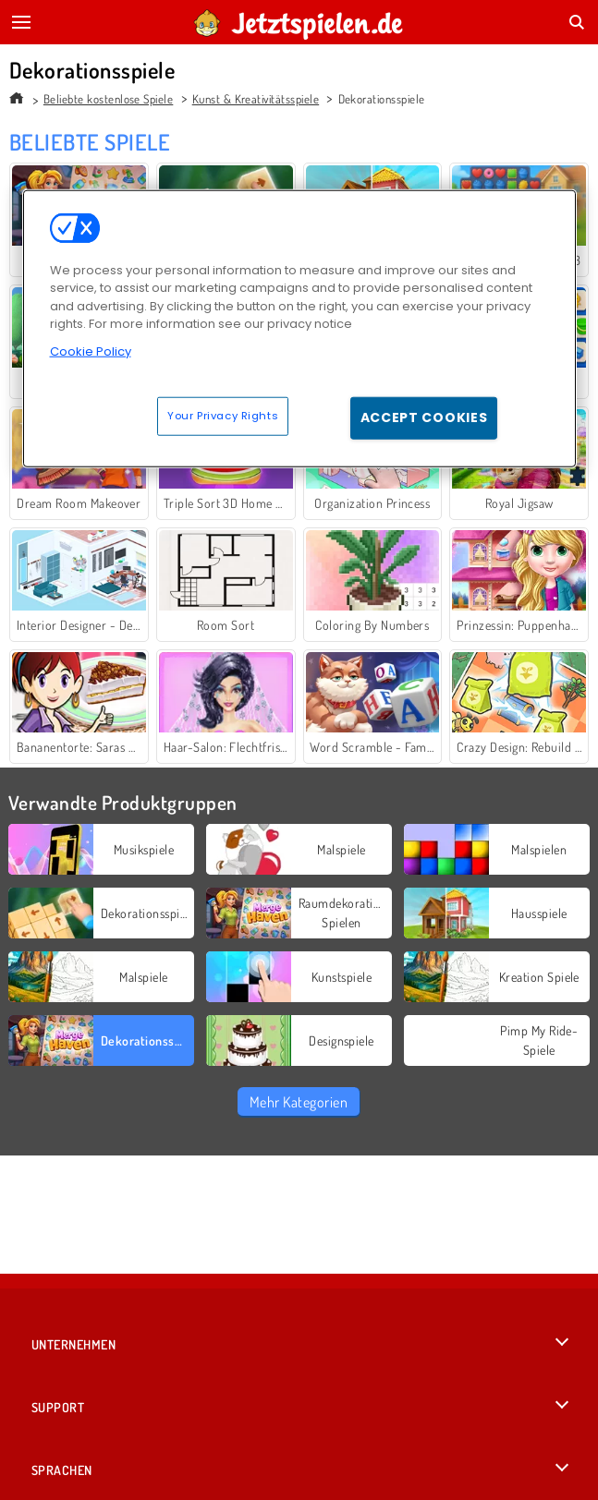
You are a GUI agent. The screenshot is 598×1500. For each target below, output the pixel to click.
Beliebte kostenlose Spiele (108, 98)
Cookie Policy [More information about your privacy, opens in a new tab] (90, 350)
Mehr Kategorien (299, 1102)
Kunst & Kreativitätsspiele (255, 98)
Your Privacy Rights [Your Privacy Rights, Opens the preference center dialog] (222, 415)
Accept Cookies (424, 417)
